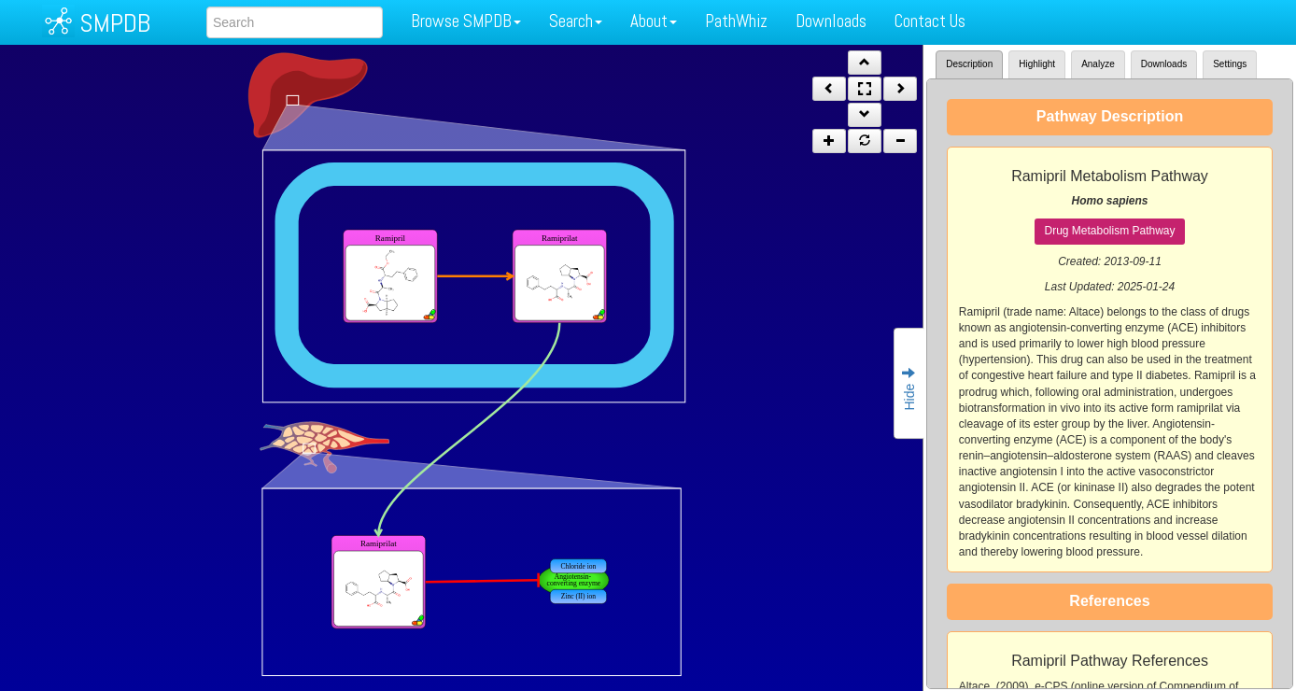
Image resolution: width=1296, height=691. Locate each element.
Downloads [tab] (1164, 64)
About (653, 21)
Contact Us (930, 21)
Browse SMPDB (466, 21)
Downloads (831, 21)
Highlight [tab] (1037, 64)
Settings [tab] (1230, 64)
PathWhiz (736, 21)
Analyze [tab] (1098, 64)
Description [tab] (969, 64)
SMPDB (114, 23)
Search (575, 21)
